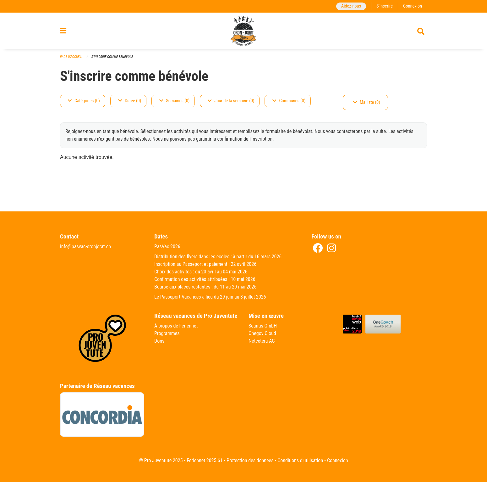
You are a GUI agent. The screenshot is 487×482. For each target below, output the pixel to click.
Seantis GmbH (263, 326)
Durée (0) (129, 101)
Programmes (167, 333)
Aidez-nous (351, 6)
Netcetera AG (262, 341)
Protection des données (250, 460)
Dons (159, 341)
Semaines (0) (174, 101)
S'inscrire (384, 6)
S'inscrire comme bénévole (112, 57)
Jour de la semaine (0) (231, 101)
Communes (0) (288, 101)
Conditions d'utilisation (300, 460)
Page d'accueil (71, 57)
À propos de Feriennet (176, 326)
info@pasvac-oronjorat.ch (85, 246)
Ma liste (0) (366, 102)
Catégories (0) (84, 101)
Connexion (412, 6)
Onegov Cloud (262, 333)
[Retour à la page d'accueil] (243, 31)
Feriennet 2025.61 (204, 460)
